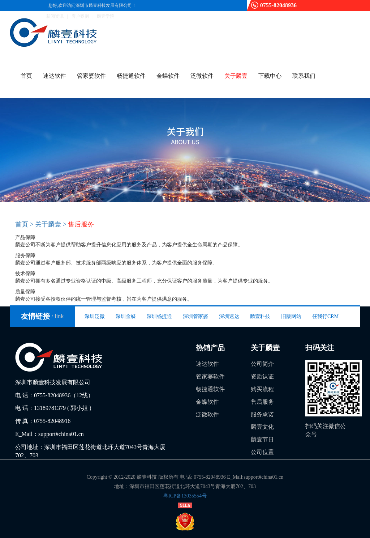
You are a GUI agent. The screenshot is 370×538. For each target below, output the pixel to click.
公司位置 (262, 452)
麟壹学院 (105, 16)
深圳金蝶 (126, 316)
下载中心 (269, 76)
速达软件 (54, 76)
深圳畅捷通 (159, 316)
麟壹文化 (262, 427)
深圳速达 (229, 316)
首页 (26, 76)
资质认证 (262, 376)
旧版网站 (291, 316)
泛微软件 (202, 76)
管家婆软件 (91, 76)
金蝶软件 (168, 76)
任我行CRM (325, 316)
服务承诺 (262, 414)
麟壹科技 (260, 316)
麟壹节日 (262, 439)
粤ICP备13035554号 (185, 496)
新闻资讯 (55, 16)
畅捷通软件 (131, 76)
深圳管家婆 (195, 316)
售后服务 (262, 402)
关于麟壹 (236, 76)
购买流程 (262, 389)
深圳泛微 (95, 316)
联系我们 (303, 76)
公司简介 (262, 364)
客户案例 (80, 16)
